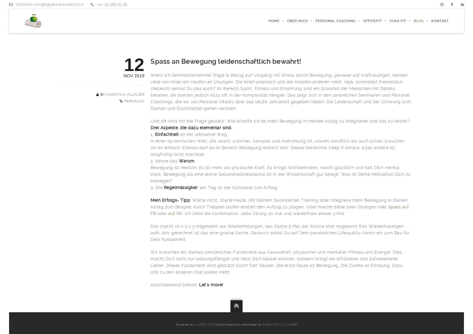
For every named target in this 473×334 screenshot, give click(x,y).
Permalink (134, 101)
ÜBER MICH (297, 21)
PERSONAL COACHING (336, 21)
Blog (419, 21)
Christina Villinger (125, 95)
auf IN (174, 213)
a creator (204, 324)
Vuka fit (397, 21)
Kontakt (440, 21)
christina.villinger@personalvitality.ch (50, 4)
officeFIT (372, 21)
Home (274, 21)
